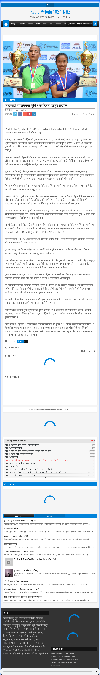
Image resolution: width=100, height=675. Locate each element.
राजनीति (22, 24)
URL (92, 114)
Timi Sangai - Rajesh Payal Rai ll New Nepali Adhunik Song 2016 (35, 555)
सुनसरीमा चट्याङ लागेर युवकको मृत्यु (26, 566)
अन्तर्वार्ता (30, 24)
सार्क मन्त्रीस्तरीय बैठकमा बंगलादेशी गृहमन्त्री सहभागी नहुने (23, 593)
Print (84, 114)
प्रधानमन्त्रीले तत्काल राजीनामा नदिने (16, 532)
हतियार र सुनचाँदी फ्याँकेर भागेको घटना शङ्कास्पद (20, 517)
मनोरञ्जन (58, 24)
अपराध (38, 24)
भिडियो (13, 30)
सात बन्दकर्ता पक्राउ (10, 540)
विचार (44, 24)
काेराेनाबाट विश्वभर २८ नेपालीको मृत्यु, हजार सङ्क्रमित (22, 585)
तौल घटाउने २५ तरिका (11, 524)
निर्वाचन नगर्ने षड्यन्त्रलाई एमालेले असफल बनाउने (20, 547)
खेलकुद (22, 341)
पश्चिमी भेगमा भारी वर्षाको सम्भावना (16, 577)
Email (75, 114)
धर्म (65, 24)
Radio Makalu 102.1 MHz (50, 11)
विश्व (51, 24)
